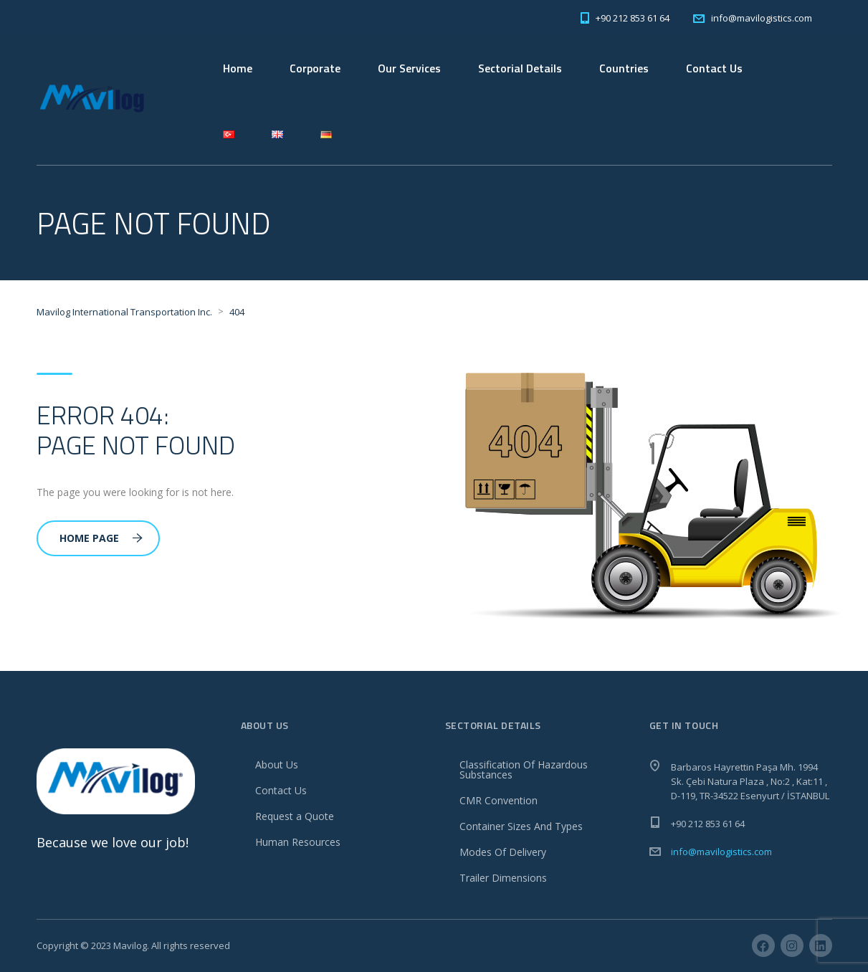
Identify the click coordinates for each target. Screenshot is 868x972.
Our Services (409, 68)
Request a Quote (294, 816)
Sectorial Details (520, 68)
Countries (624, 68)
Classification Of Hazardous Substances (523, 769)
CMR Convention (498, 800)
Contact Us (714, 68)
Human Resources (297, 842)
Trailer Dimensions (503, 878)
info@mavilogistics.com (721, 851)
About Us (276, 764)
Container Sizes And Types (521, 826)
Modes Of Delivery (502, 852)
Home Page (101, 538)
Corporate (315, 68)
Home (237, 68)
